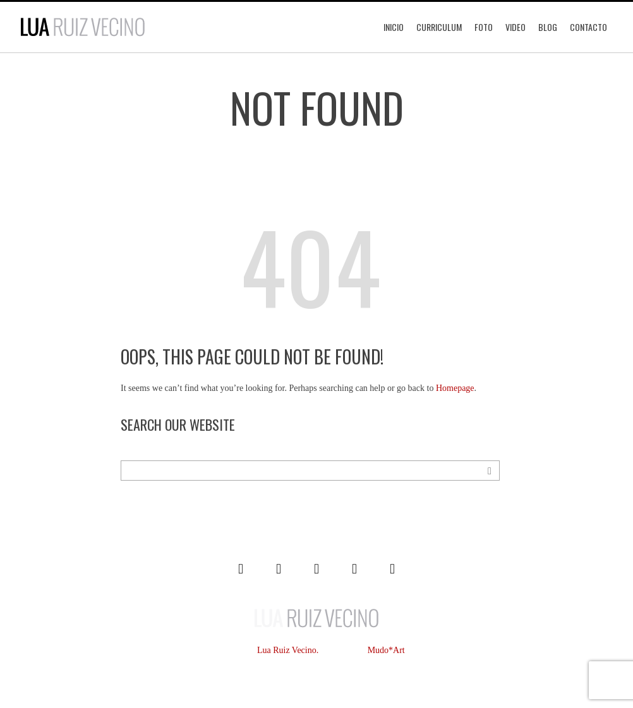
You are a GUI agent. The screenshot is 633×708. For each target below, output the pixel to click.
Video (515, 26)
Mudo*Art (386, 650)
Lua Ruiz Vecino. (287, 650)
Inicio (393, 26)
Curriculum (439, 26)
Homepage (455, 388)
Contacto (588, 26)
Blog (547, 26)
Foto (483, 26)
